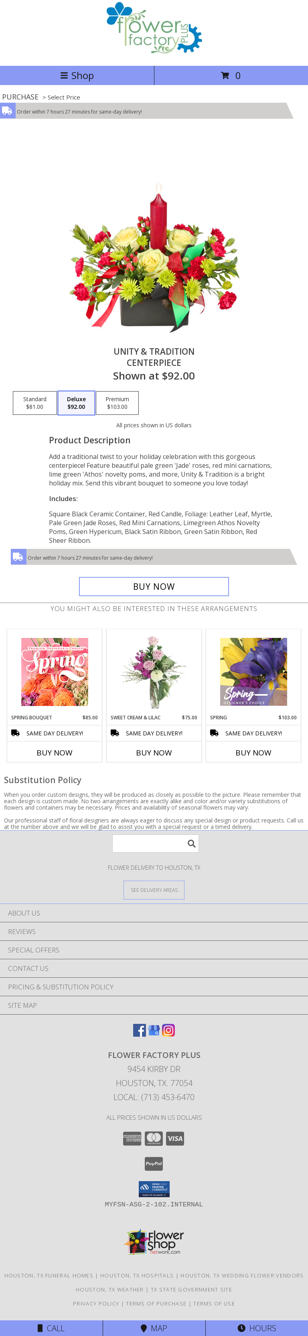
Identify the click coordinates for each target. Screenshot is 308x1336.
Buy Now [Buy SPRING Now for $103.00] (253, 752)
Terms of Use (214, 1303)
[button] (154, 1189)
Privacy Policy (96, 1303)
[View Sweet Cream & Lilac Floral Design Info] (154, 671)
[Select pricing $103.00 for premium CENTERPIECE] (117, 403)
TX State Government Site (191, 1289)
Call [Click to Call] (51, 1328)
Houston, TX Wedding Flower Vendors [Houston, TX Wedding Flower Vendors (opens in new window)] (242, 1275)
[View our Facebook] (139, 1034)
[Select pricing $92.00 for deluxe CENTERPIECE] (76, 403)
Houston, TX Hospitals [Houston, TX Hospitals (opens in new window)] (137, 1275)
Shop (77, 75)
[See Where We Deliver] (154, 889)
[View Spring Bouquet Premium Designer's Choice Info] (54, 672)
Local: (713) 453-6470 (154, 1097)
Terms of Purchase (156, 1303)
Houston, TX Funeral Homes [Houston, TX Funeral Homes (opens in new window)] (49, 1275)
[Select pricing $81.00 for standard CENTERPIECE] (35, 403)
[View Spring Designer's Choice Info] (253, 672)
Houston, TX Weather (110, 1289)
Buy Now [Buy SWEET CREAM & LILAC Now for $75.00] (154, 752)
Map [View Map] (154, 1328)
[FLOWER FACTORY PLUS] (154, 54)
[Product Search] (155, 843)
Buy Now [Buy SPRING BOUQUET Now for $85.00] (54, 752)
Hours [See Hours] (256, 1328)
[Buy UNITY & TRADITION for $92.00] (154, 586)
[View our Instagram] (168, 1034)
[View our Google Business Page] (154, 1034)
